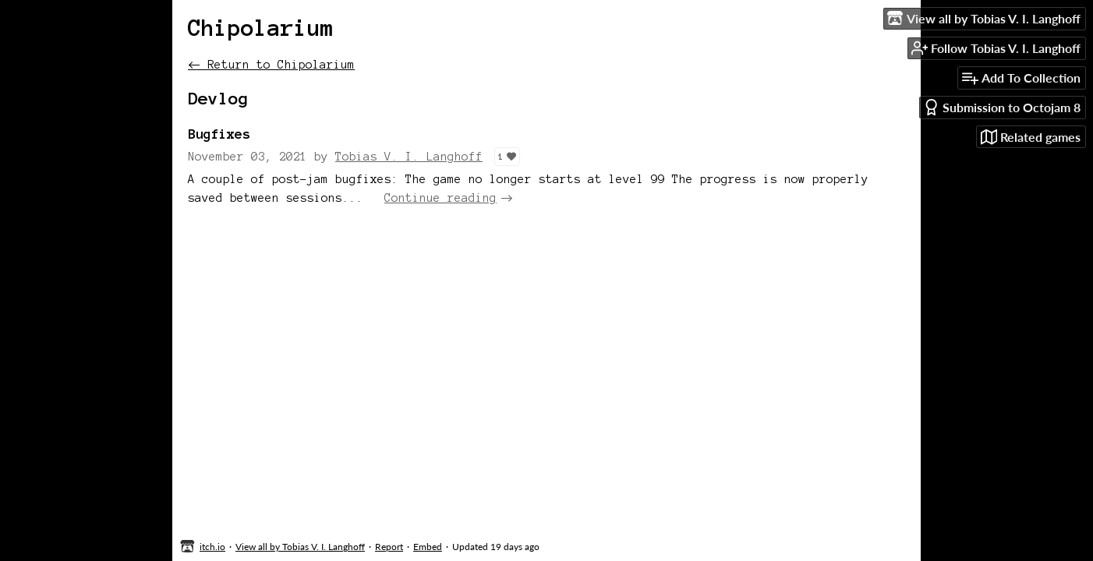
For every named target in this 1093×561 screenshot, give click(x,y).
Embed (427, 546)
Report (389, 546)
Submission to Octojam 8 (1002, 107)
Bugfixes (219, 133)
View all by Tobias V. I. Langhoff (300, 546)
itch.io (212, 546)
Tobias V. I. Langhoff (409, 156)
